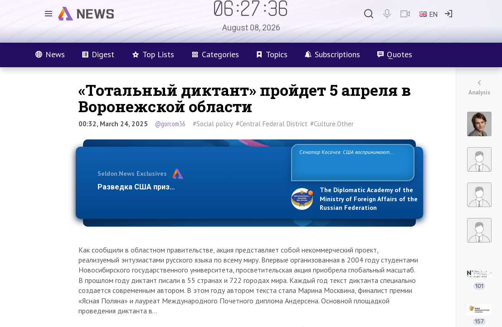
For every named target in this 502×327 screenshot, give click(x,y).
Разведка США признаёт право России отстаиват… (189, 187)
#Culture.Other (332, 123)
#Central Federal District (271, 123)
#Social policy (213, 123)
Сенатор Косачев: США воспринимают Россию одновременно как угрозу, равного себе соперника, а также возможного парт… (351, 162)
